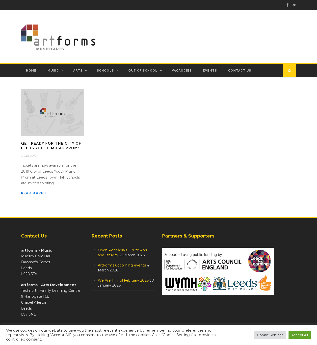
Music (53, 70)
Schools (105, 70)
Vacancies (182, 70)
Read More (34, 193)
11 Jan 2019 (28, 156)
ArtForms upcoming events (122, 265)
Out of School (143, 70)
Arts (77, 70)
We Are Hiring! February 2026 (123, 280)
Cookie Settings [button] (270, 335)
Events (210, 70)
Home (31, 70)
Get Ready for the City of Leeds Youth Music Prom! (51, 146)
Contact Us (239, 70)
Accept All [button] (299, 335)
